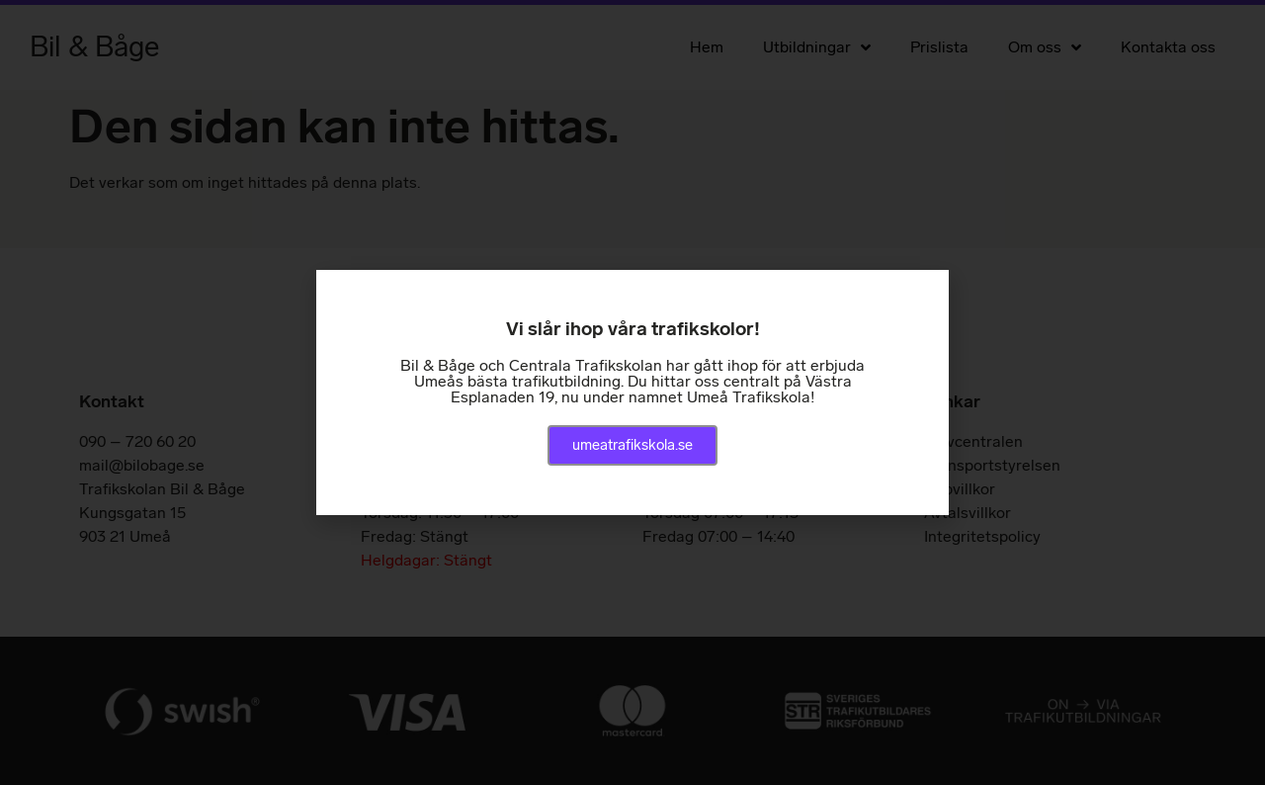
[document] (632, 392)
